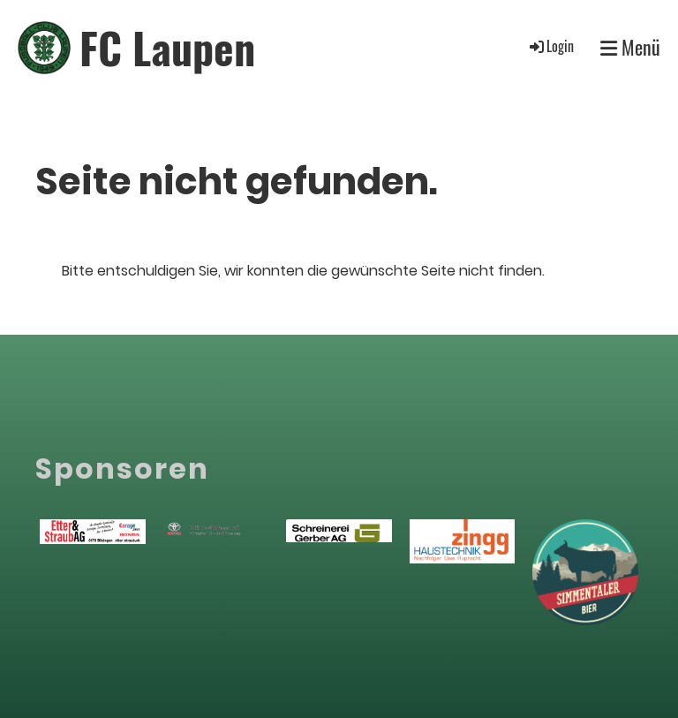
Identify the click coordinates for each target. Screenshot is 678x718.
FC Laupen (167, 47)
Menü (630, 47)
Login (550, 46)
